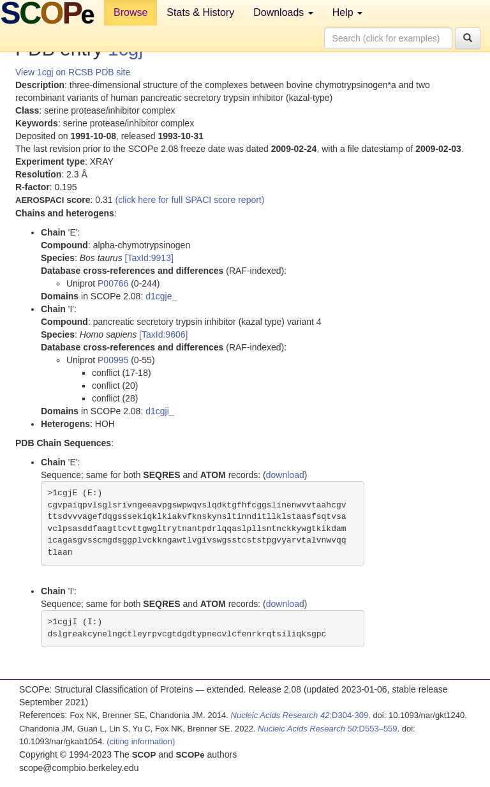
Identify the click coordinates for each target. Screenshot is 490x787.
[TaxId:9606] (163, 334)
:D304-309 (300, 715)
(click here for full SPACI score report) (190, 200)
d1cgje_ (161, 296)
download (285, 475)
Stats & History (200, 12)
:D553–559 (327, 728)
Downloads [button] (283, 12)
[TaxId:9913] (149, 258)
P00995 (113, 360)
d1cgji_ (159, 411)
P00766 (113, 283)
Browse (130, 12)
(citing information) (141, 741)
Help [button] (347, 12)
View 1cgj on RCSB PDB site (72, 72)
